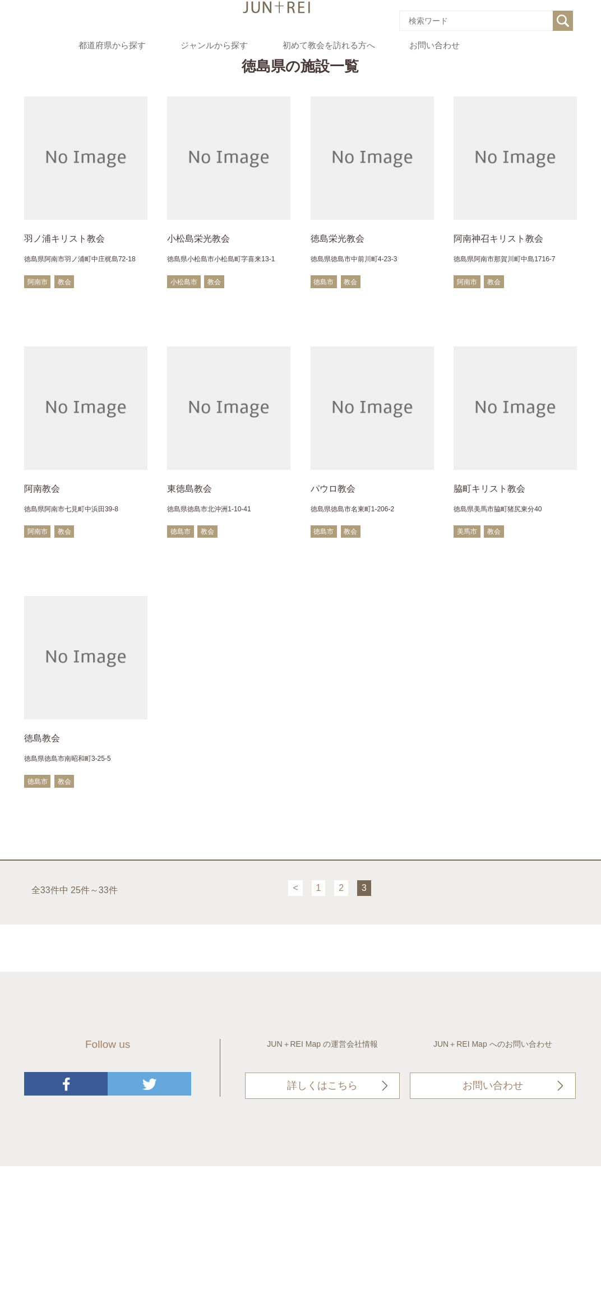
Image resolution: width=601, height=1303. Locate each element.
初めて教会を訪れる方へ (329, 45)
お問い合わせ (434, 45)
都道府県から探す (112, 45)
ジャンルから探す (214, 45)
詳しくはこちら (322, 1085)
